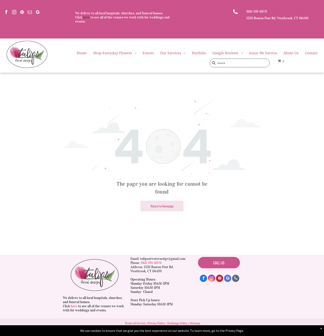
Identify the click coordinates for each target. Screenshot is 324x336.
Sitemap (194, 323)
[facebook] (6, 12)
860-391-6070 (256, 11)
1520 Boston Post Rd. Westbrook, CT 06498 (277, 18)
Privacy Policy (156, 323)
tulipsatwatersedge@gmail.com (162, 259)
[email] (30, 12)
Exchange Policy (177, 323)
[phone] (235, 279)
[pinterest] (22, 12)
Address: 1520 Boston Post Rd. (152, 267)
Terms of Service (135, 323)
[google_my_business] (38, 12)
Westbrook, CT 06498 (146, 271)
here (86, 17)
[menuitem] (82, 53)
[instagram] (14, 12)
